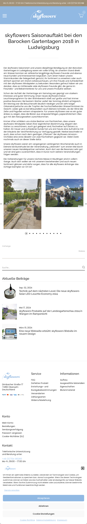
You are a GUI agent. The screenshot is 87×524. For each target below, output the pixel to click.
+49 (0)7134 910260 (12, 458)
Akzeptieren (43, 498)
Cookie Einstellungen (43, 513)
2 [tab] (29, 233)
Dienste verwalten (12, 490)
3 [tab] (33, 233)
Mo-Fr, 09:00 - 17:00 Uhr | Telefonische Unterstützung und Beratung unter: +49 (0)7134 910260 (43, 3)
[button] (82, 468)
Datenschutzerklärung (46, 520)
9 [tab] (54, 233)
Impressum (62, 520)
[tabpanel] (65, 193)
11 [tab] (60, 233)
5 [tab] (40, 233)
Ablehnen (44, 506)
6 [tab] (43, 233)
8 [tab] (50, 233)
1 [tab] (26, 233)
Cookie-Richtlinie (27, 520)
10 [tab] (57, 233)
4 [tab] (36, 233)
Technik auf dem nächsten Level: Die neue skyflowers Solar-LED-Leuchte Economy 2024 (49, 292)
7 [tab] (47, 233)
